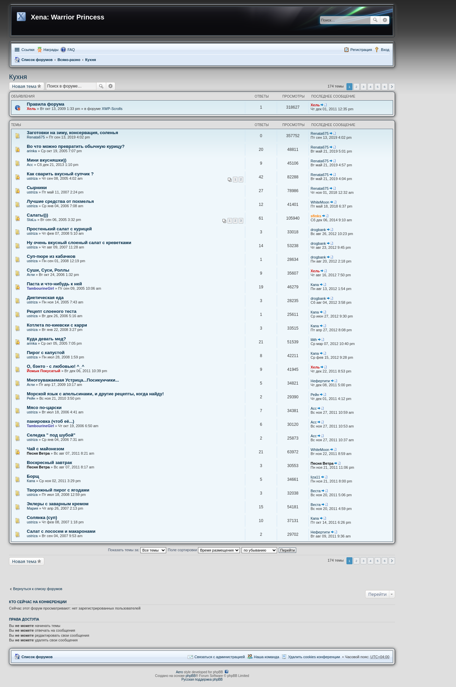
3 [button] (364, 87)
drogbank (318, 230)
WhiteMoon (320, 202)
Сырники (37, 187)
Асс (30, 165)
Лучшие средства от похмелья (60, 201)
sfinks (316, 216)
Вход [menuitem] (385, 50)
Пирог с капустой (46, 352)
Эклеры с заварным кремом (57, 503)
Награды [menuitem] (51, 50)
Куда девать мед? (46, 338)
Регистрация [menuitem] (361, 50)
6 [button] (385, 87)
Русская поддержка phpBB (201, 679)
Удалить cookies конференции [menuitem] (314, 657)
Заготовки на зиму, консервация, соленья (72, 132)
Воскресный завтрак (49, 462)
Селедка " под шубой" (51, 435)
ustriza (32, 178)
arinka (32, 151)
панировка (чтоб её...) (50, 421)
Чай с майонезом (45, 448)
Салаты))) (37, 215)
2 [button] (356, 87)
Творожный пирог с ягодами (58, 490)
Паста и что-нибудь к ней (54, 283)
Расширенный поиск (384, 20)
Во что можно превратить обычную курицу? (76, 146)
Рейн (31, 398)
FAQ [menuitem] (71, 50)
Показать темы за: (137, 550)
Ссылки (28, 50)
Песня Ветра (38, 453)
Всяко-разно (69, 60)
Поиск (375, 20)
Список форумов (37, 60)
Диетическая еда (45, 297)
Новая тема (24, 86)
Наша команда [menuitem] (266, 657)
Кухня (90, 60)
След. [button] (392, 86)
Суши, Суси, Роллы (48, 270)
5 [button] (378, 87)
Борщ (33, 476)
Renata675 (36, 137)
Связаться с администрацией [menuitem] (219, 657)
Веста (316, 491)
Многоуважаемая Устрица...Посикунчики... (73, 380)
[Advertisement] (62, 573)
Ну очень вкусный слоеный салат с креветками (79, 242)
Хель (31, 109)
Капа (315, 285)
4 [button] (371, 87)
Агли (31, 275)
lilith (314, 340)
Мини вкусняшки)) (46, 160)
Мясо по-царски (44, 407)
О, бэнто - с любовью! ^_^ (55, 366)
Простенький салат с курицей (59, 228)
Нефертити (320, 381)
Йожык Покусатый (43, 371)
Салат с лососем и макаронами (61, 531)
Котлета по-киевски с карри (57, 325)
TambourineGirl (40, 288)
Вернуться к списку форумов (37, 589)
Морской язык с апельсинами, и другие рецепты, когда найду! (95, 393)
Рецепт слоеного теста (51, 311)
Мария (32, 508)
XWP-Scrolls (112, 109)
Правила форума (45, 104)
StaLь (31, 220)
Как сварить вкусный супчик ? (60, 173)
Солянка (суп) (42, 517)
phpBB (191, 676)
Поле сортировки (204, 550)
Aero (179, 672)
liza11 (315, 477)
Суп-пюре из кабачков (51, 256)
